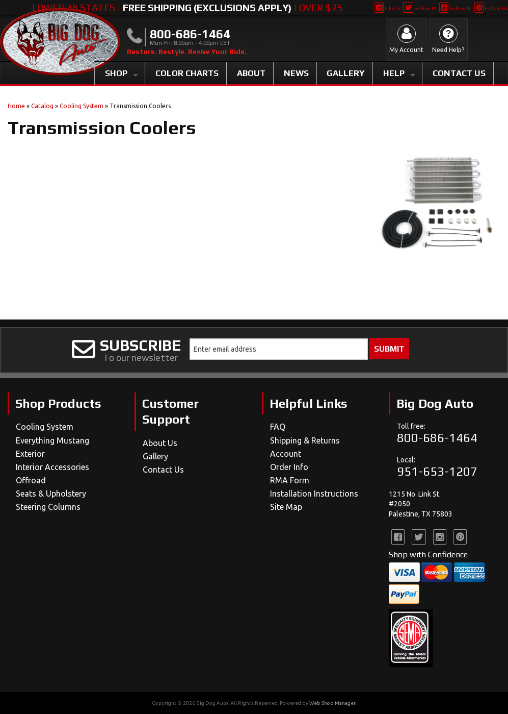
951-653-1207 (437, 471)
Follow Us (420, 8)
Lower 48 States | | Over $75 (187, 7)
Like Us (388, 8)
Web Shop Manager (332, 703)
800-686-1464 (437, 438)
